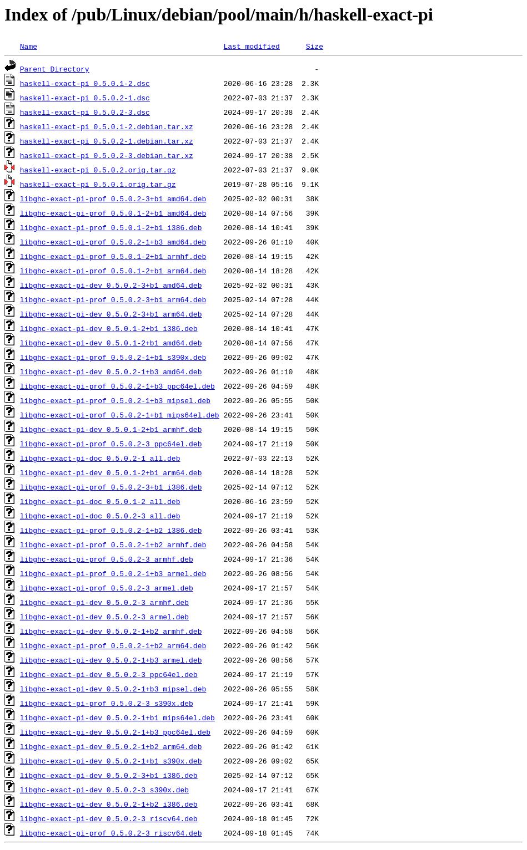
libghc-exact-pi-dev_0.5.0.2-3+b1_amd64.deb (111, 285)
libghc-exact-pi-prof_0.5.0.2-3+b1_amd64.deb (113, 198)
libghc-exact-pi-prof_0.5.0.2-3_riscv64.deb (111, 833)
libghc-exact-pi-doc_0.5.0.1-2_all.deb (100, 501)
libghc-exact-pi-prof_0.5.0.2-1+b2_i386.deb (111, 530)
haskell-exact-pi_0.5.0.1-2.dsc (85, 83)
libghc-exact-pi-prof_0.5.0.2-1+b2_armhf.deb (113, 544)
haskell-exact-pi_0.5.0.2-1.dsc (85, 98)
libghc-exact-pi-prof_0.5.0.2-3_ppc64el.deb (111, 444)
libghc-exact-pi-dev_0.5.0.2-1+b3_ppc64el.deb (115, 732)
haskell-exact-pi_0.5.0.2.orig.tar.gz (98, 170)
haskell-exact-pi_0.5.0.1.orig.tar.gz (98, 184)
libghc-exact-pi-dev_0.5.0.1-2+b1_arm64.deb (111, 472)
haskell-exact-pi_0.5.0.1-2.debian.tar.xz (106, 126)
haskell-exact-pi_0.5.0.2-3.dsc (85, 112)
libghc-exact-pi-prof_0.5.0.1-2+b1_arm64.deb (113, 271)
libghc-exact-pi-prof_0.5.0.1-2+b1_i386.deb (111, 227)
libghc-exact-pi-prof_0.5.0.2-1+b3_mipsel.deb (115, 400)
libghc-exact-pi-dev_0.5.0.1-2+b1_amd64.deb (111, 343)
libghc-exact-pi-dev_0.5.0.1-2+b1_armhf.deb (111, 429)
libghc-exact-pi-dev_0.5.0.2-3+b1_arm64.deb (111, 314)
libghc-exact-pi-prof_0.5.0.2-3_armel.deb (106, 588)
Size (314, 46)
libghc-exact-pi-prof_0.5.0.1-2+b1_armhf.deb (113, 256)
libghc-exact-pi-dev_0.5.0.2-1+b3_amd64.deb (111, 371)
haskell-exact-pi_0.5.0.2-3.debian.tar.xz (106, 155)
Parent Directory (54, 69)
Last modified (251, 46)
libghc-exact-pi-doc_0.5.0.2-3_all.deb (100, 516)
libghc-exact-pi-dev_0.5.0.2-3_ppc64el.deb (109, 674)
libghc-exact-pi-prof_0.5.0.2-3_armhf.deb (106, 559)
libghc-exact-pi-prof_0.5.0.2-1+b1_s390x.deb (113, 357)
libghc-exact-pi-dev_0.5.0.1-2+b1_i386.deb (109, 328)
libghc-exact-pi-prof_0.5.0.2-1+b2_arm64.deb (113, 645)
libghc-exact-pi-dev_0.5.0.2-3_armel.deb (104, 617)
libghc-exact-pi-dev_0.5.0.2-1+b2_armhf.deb (111, 631)
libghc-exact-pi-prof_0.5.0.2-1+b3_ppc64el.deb (117, 386)
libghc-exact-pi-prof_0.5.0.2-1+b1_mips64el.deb (119, 415)
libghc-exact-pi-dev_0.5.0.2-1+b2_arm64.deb (111, 746)
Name (28, 46)
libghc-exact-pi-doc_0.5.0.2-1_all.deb (100, 458)
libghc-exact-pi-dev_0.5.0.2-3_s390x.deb (104, 790)
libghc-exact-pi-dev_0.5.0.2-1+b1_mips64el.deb (117, 717)
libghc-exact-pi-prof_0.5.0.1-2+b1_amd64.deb (113, 213)
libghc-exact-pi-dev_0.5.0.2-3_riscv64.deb (109, 818)
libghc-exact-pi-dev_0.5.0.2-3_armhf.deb (104, 602)
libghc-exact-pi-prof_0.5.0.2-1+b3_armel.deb (113, 573)
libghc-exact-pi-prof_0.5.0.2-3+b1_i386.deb (111, 487)
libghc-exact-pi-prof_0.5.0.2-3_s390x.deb (106, 703)
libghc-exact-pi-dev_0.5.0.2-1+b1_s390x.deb (111, 761)
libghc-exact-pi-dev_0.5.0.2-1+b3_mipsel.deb (113, 689)
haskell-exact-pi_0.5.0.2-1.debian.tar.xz (106, 141)
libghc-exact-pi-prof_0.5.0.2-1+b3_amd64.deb (113, 242)
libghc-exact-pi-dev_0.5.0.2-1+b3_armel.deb (111, 660)
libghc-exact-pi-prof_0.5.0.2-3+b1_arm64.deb (113, 299)
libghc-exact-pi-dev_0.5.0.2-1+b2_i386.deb (109, 804)
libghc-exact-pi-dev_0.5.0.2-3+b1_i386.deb (109, 775)
